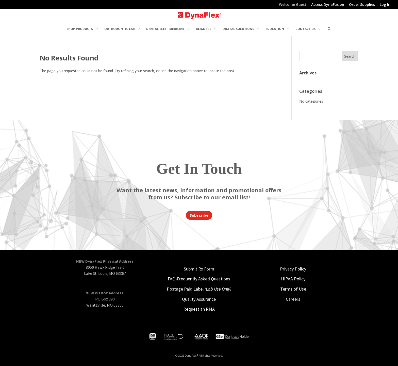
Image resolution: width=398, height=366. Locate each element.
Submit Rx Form (199, 269)
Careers (293, 299)
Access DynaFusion (327, 5)
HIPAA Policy (293, 279)
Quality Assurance (199, 299)
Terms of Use (293, 289)
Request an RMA (199, 309)
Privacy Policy (293, 269)
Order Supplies (362, 5)
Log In (385, 5)
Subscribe (199, 215)
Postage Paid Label (199, 289)
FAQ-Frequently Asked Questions (199, 279)
